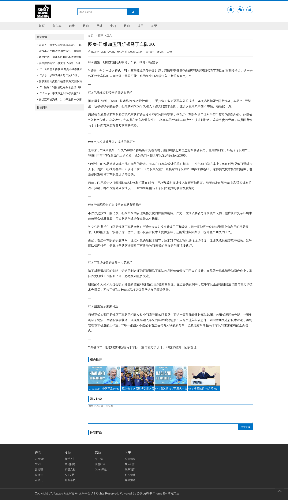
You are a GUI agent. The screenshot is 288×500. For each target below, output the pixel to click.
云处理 (39, 469)
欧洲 (72, 25)
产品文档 (70, 469)
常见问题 (70, 464)
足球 (86, 25)
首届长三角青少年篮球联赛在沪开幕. (59, 44)
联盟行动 (100, 464)
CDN (38, 464)
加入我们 (130, 464)
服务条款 (70, 480)
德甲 (140, 25)
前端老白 (174, 493)
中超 (113, 25)
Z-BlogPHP (144, 493)
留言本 (57, 25)
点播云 (39, 480)
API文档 (70, 474)
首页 (42, 25)
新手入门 (70, 458)
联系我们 (130, 469)
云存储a (39, 458)
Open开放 (101, 469)
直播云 (39, 474)
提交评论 (246, 427)
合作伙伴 (130, 474)
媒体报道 (130, 480)
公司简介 (130, 458)
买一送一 (100, 458)
